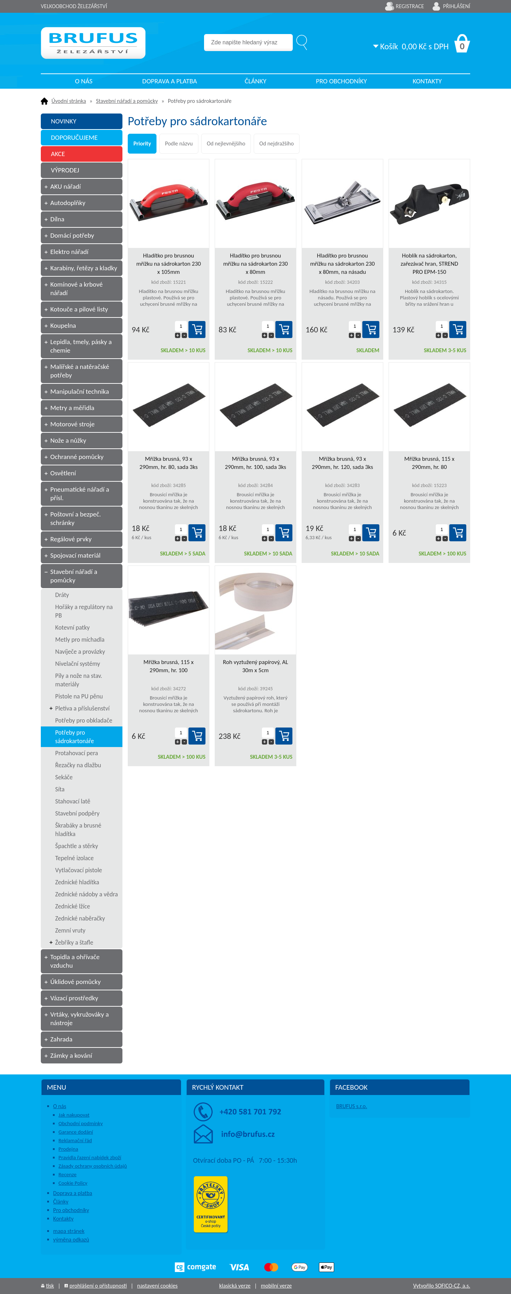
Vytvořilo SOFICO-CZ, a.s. (441, 1285)
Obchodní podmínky (81, 1123)
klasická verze (235, 1285)
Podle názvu (179, 143)
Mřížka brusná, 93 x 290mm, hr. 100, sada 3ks (255, 463)
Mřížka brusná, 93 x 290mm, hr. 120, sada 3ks (342, 463)
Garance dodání (76, 1132)
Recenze (68, 1174)
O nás (83, 81)
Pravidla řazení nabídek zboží (90, 1157)
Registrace (410, 6)
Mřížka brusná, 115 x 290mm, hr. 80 (429, 463)
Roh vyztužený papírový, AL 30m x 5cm (255, 666)
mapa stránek (68, 1231)
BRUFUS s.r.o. (351, 1106)
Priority (142, 143)
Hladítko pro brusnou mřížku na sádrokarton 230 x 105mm (168, 264)
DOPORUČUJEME (74, 137)
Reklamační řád (75, 1140)
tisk (50, 1285)
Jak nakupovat (74, 1115)
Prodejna (68, 1149)
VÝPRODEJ (65, 170)
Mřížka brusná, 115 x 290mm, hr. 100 (168, 666)
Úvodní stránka (68, 101)
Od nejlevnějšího (226, 143)
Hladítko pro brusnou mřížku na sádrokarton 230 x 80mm (255, 264)
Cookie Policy (73, 1183)
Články (255, 81)
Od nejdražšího (276, 143)
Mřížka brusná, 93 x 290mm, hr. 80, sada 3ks (168, 463)
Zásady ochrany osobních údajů (93, 1166)
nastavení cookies (157, 1285)
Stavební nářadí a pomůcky (127, 101)
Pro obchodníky (341, 81)
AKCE (58, 154)
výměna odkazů (71, 1239)
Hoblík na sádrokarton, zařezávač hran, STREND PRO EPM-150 (429, 264)
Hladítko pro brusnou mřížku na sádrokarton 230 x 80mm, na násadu (342, 264)
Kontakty (427, 81)
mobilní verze (276, 1285)
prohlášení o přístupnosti (98, 1285)
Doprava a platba (169, 81)
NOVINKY (63, 121)
